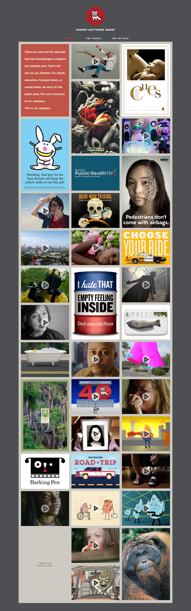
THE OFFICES (120, 38)
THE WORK (69, 38)
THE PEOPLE (94, 38)
